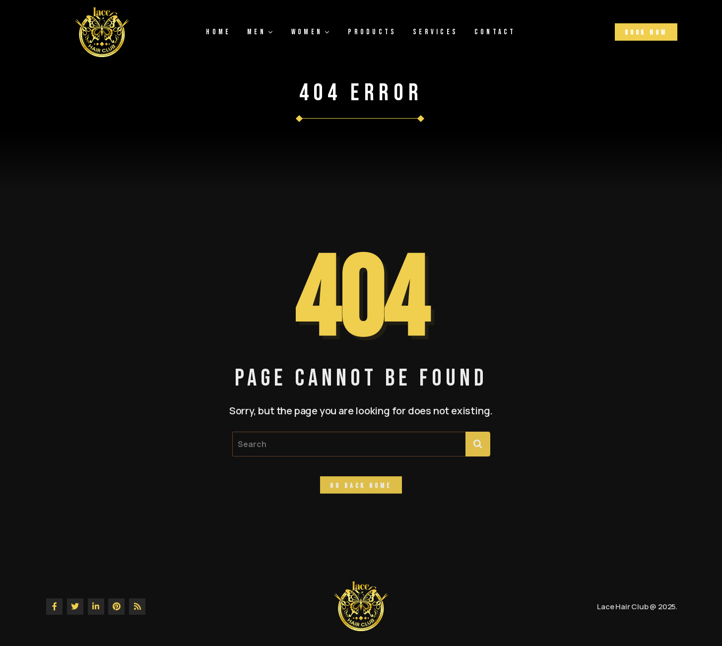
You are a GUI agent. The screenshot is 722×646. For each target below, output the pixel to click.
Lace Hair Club (622, 606)
